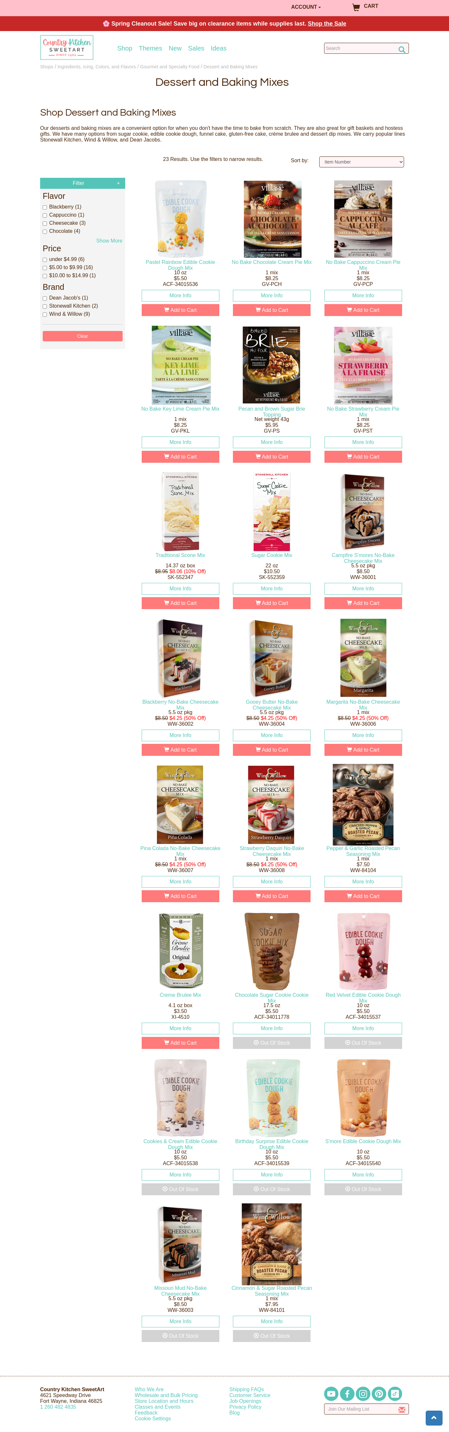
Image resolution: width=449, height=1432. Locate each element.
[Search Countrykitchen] (366, 48)
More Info (181, 295)
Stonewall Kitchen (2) (70, 306)
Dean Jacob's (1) (65, 298)
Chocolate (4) (61, 231)
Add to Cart (180, 310)
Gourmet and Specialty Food (169, 66)
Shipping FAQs (246, 1389)
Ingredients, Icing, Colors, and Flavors (97, 66)
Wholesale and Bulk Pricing (166, 1395)
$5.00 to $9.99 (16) (68, 267)
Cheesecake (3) (64, 223)
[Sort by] (361, 161)
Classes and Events (158, 1407)
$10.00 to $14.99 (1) (69, 275)
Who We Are (149, 1389)
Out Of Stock (272, 1043)
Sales (196, 48)
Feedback (146, 1412)
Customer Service (249, 1395)
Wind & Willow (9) (66, 314)
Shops (46, 66)
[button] (434, 1418)
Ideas (219, 48)
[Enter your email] (366, 1409)
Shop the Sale (327, 23)
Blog (234, 1412)
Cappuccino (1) (63, 215)
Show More (109, 241)
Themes (150, 48)
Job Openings (245, 1401)
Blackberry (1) (62, 207)
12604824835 (58, 1407)
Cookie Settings (153, 1418)
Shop (125, 48)
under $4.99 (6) (63, 259)
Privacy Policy (245, 1407)
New (175, 48)
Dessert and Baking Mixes (230, 66)
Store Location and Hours (164, 1401)
